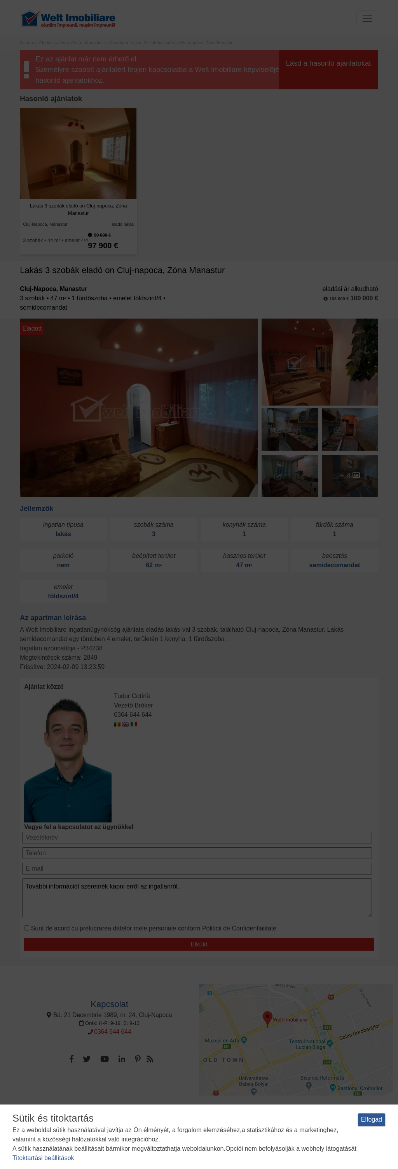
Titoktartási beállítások (43, 1158)
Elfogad (371, 1119)
